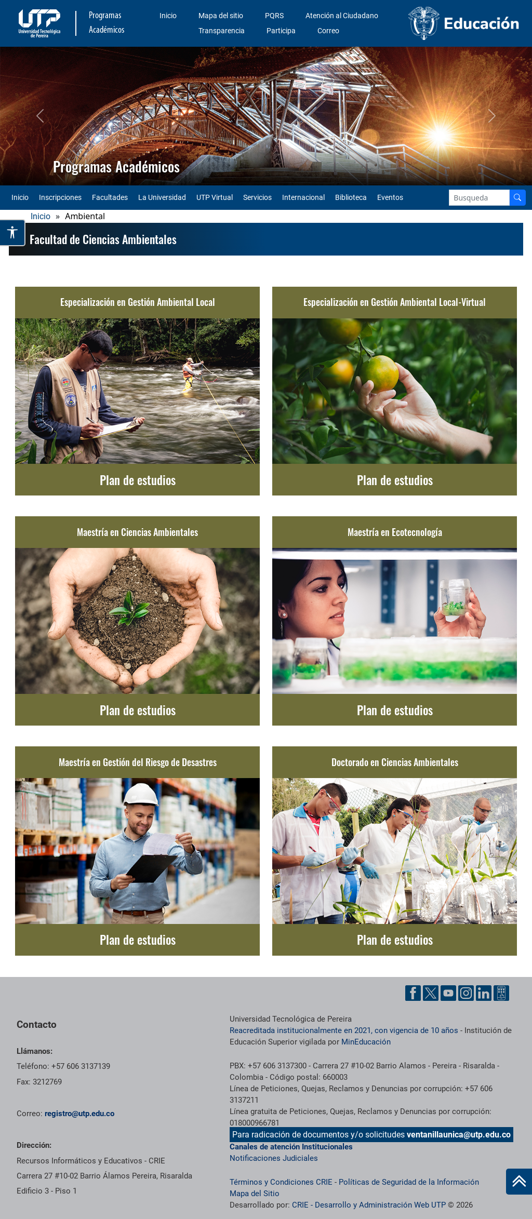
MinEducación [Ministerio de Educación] (366, 1042)
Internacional (303, 197)
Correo (328, 30)
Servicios (257, 197)
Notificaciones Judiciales (274, 1158)
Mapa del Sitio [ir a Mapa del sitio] (255, 1193)
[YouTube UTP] (448, 993)
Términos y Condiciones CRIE (281, 1182)
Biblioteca (351, 197)
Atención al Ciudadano (341, 15)
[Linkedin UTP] (483, 993)
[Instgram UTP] (466, 993)
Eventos (390, 197)
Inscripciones (60, 197)
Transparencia (221, 30)
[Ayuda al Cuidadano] (501, 993)
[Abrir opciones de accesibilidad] (12, 232)
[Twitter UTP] (430, 993)
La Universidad (162, 197)
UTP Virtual (214, 197)
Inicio (168, 15)
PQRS (274, 15)
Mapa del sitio (220, 15)
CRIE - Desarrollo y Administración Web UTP (369, 1205)
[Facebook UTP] (413, 993)
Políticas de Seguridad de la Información (409, 1182)
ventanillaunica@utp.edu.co (459, 1135)
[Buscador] (517, 198)
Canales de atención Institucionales (291, 1146)
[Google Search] (479, 198)
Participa (281, 30)
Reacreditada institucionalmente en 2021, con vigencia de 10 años (344, 1030)
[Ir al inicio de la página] (519, 1181)
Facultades (110, 197)
